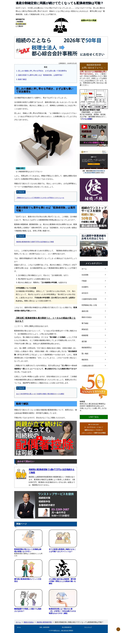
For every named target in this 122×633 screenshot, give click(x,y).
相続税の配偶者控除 (44, 622)
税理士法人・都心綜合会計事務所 (63, 630)
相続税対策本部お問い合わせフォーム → (94, 66)
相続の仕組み (29, 622)
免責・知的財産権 (44, 627)
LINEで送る (94, 417)
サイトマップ (88, 627)
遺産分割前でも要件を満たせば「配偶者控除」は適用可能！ (41, 75)
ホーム (18, 622)
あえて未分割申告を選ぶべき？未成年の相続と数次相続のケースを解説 (40, 394)
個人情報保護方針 (67, 627)
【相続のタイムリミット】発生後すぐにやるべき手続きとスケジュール (40, 197)
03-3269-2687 (21, 24)
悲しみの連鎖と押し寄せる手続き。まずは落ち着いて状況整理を (42, 71)
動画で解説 (22, 79)
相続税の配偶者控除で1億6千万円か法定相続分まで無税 (35, 242)
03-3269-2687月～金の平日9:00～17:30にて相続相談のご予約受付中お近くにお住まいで (94, 429)
